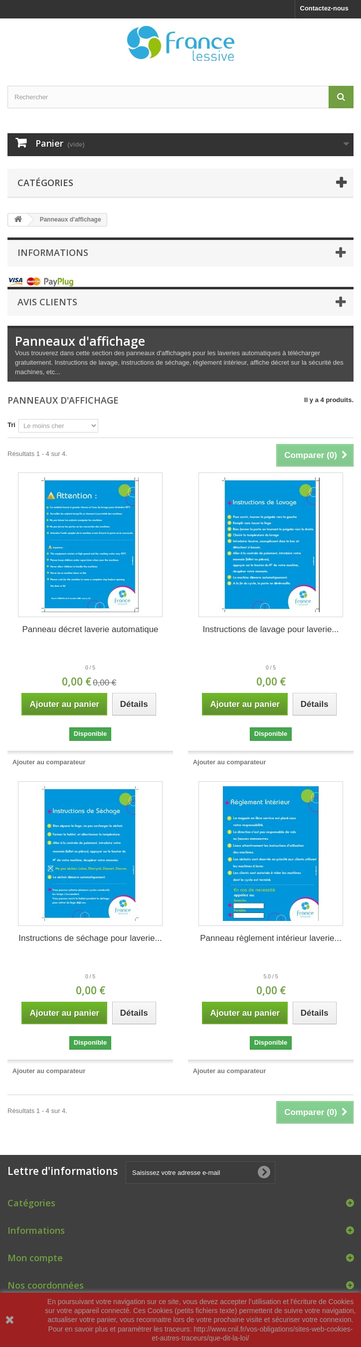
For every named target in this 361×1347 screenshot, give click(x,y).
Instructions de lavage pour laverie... (270, 629)
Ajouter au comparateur (49, 762)
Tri (11, 425)
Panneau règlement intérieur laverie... (271, 938)
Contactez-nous (324, 8)
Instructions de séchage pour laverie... (90, 938)
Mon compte (35, 1258)
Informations (52, 252)
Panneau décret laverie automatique (90, 629)
